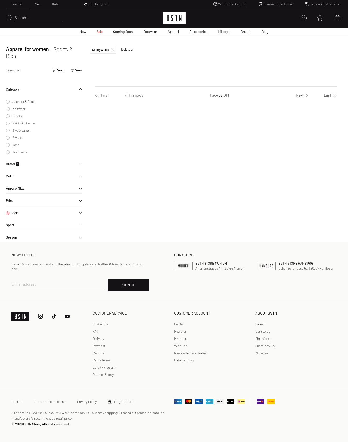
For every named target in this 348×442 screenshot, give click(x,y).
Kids (55, 4)
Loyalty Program (104, 367)
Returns (98, 353)
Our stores (262, 331)
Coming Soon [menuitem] (123, 31)
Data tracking (184, 360)
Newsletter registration (191, 353)
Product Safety (103, 374)
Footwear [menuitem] (150, 31)
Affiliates (261, 353)
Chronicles (263, 338)
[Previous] (133, 95)
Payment (99, 346)
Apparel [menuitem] (173, 31)
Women (17, 4)
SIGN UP (128, 285)
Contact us (100, 324)
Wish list (180, 346)
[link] (178, 324)
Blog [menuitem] (265, 31)
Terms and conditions (50, 402)
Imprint (17, 402)
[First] (102, 95)
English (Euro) (121, 402)
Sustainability (265, 346)
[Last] (330, 95)
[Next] (302, 95)
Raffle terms (102, 360)
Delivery (98, 338)
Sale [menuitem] (100, 31)
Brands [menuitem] (246, 31)
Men (38, 4)
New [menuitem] (83, 31)
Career (260, 324)
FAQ (95, 331)
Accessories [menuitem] (198, 31)
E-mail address (23, 284)
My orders (181, 338)
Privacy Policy (87, 402)
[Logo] (174, 18)
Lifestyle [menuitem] (224, 31)
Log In (178, 324)
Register (180, 331)
